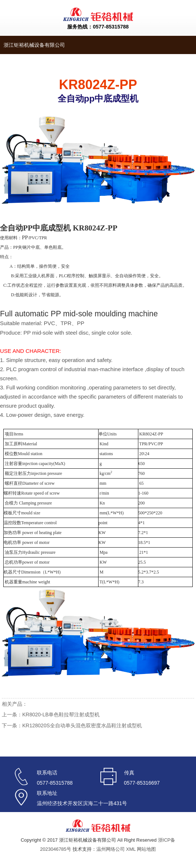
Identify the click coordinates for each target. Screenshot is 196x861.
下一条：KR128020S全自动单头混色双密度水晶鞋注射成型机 (72, 725)
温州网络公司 (110, 849)
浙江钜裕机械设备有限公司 (34, 45)
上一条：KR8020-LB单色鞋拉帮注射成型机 (51, 714)
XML (130, 849)
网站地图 (146, 849)
